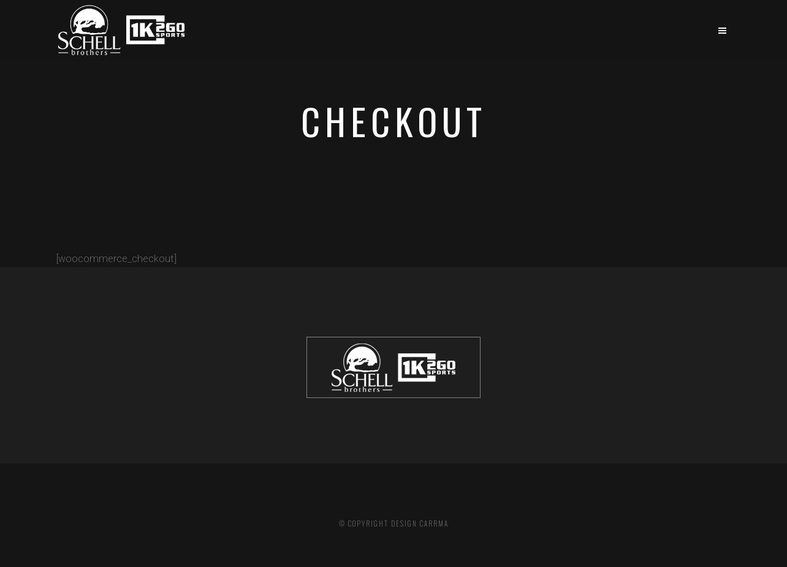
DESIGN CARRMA (420, 523)
